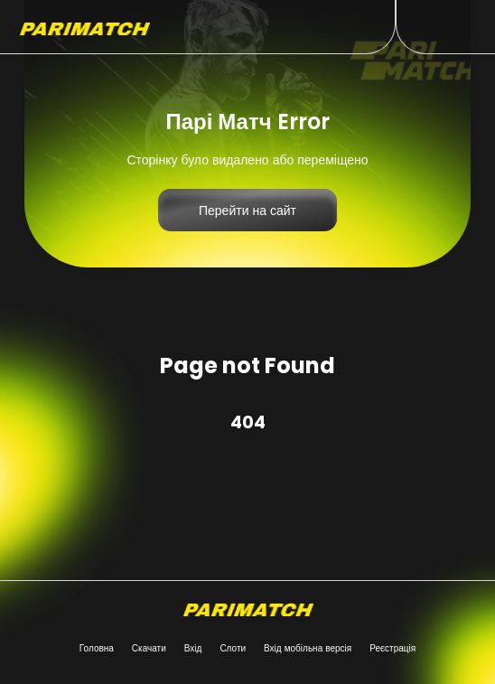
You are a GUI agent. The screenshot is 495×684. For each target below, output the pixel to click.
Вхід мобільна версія (307, 648)
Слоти (232, 648)
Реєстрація (392, 648)
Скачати (149, 648)
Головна (96, 648)
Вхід (193, 648)
